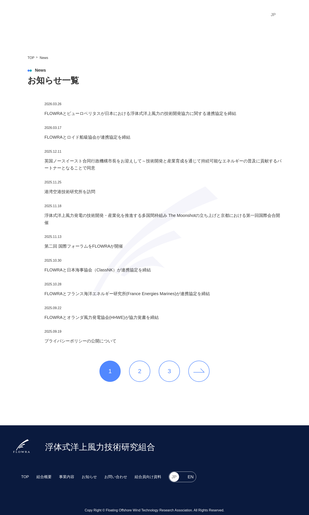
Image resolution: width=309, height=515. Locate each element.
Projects (167, 14)
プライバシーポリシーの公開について (80, 341)
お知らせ (89, 477)
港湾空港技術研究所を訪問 (69, 191)
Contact (209, 14)
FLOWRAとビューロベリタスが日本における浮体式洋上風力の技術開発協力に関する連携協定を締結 (140, 113)
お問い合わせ (115, 477)
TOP (120, 14)
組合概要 (44, 477)
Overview (142, 14)
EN (290, 14)
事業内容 (66, 477)
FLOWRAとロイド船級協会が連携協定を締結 (87, 137)
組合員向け (242, 15)
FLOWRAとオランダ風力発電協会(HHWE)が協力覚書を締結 (101, 317)
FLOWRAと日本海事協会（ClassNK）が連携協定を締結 (97, 270)
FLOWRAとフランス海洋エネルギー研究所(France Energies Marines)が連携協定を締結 (127, 293)
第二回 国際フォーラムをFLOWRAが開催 (83, 246)
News (188, 14)
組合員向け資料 (148, 477)
